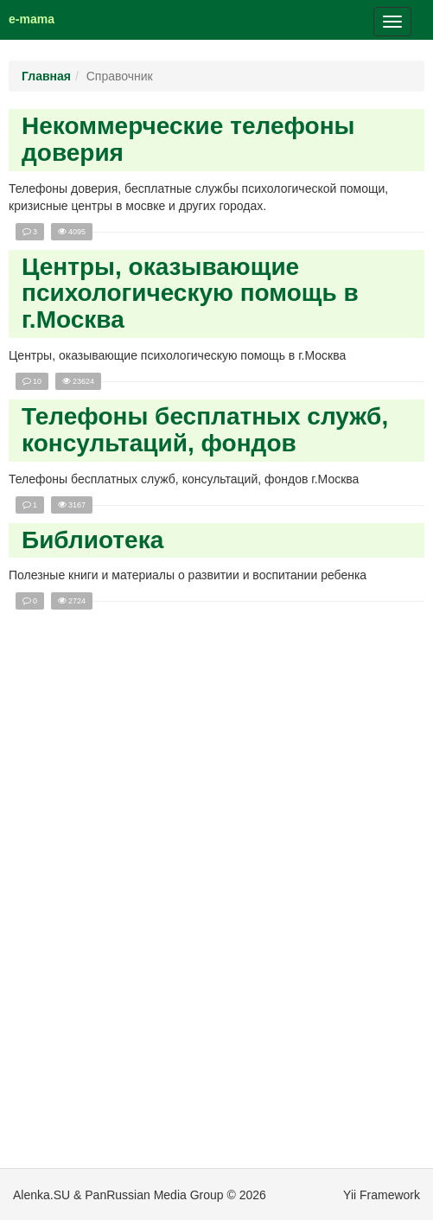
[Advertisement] (219, 904)
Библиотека (92, 540)
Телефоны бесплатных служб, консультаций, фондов (205, 430)
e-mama (31, 19)
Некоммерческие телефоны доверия (188, 139)
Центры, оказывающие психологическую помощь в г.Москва (190, 293)
